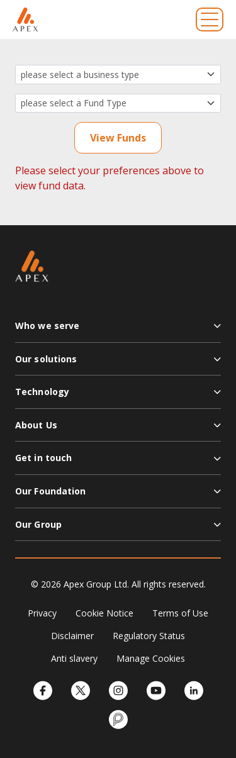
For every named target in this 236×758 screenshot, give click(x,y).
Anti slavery (74, 658)
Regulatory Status (149, 636)
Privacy (42, 613)
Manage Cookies (150, 658)
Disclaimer (72, 636)
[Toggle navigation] (209, 19)
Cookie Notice (104, 613)
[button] (118, 331)
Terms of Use (180, 613)
